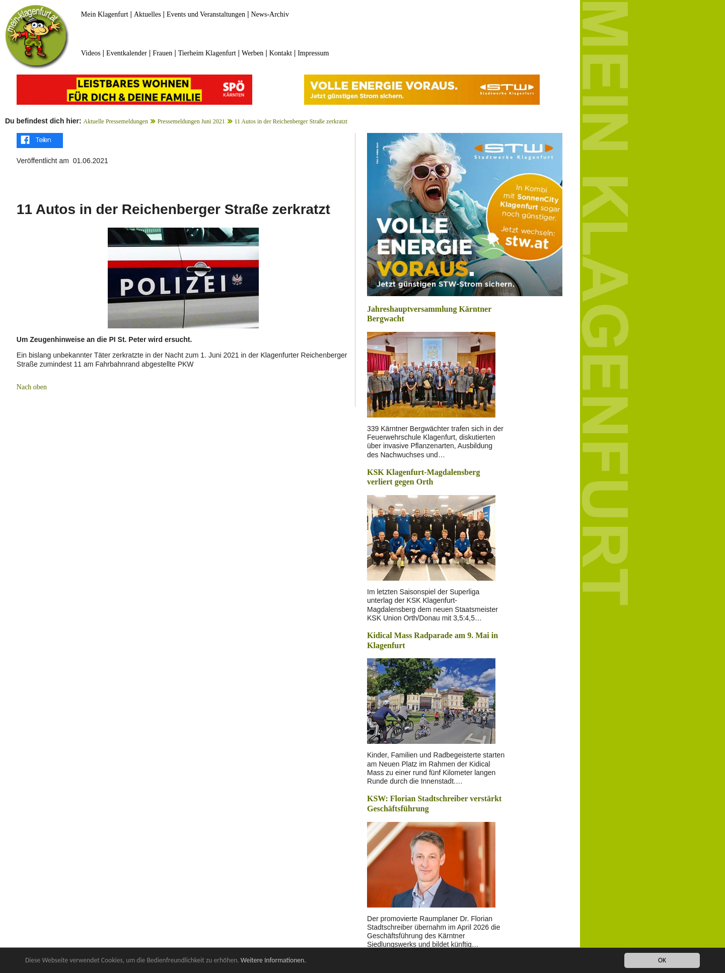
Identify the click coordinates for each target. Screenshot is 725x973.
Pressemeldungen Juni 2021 (191, 121)
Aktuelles (147, 14)
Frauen (162, 53)
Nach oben (32, 387)
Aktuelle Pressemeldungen (116, 121)
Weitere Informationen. (273, 961)
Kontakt (280, 53)
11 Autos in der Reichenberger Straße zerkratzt (290, 121)
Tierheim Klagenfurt (207, 53)
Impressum (313, 53)
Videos (91, 53)
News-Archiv (270, 14)
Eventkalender (126, 53)
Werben (252, 53)
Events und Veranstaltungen (206, 14)
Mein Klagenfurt (104, 14)
